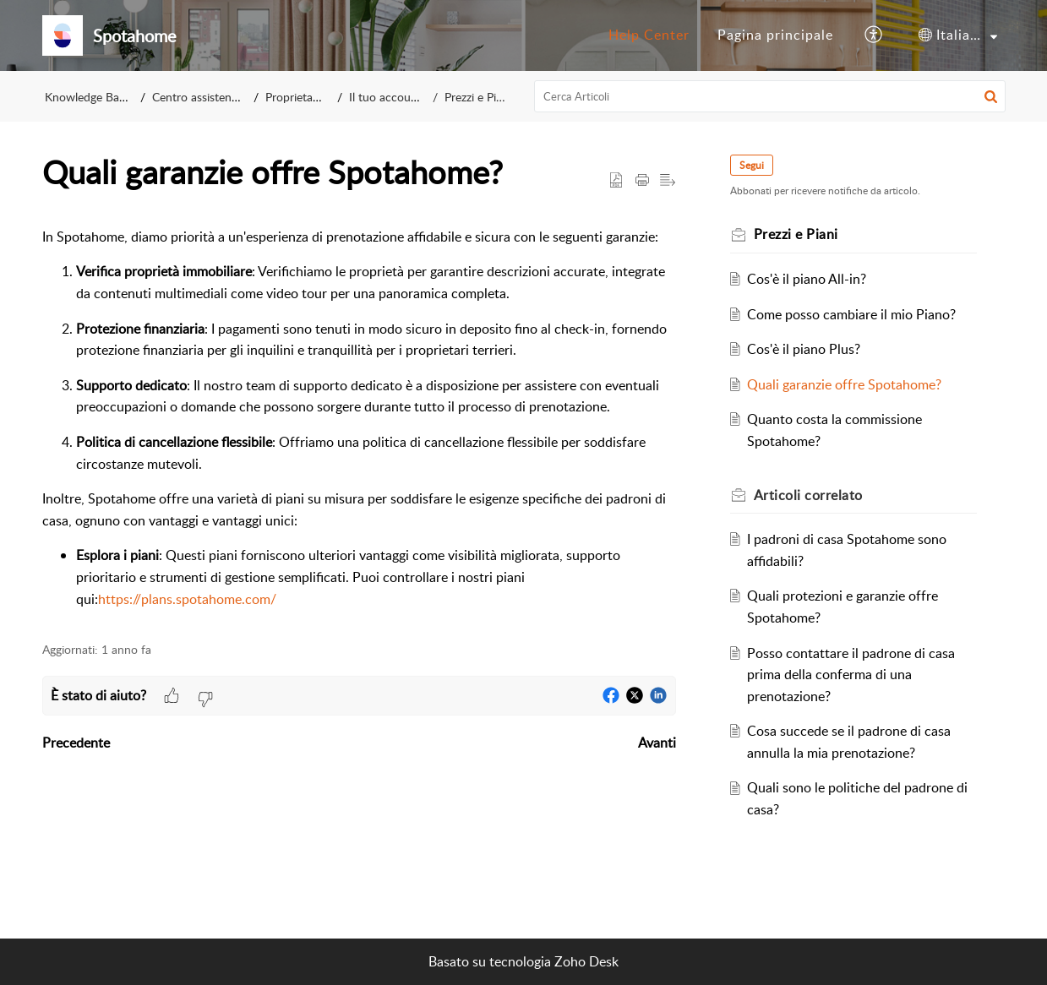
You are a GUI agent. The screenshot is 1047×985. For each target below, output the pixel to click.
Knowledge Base (87, 97)
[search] (770, 96)
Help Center (649, 34)
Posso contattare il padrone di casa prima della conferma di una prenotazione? (851, 674)
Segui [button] (751, 165)
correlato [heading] (808, 495)
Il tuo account (385, 97)
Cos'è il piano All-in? (806, 278)
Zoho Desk (586, 961)
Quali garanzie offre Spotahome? (844, 384)
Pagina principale (775, 34)
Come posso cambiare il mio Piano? (851, 314)
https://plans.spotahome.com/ (187, 599)
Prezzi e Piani (477, 97)
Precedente (76, 742)
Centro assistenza (197, 97)
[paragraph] (359, 418)
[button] (874, 35)
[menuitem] (649, 35)
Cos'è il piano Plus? (803, 349)
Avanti (657, 742)
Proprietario (295, 97)
